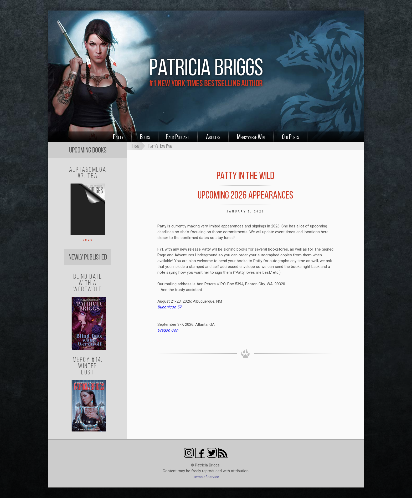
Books (145, 136)
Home (135, 146)
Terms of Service (206, 477)
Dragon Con (167, 330)
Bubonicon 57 (169, 307)
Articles (213, 136)
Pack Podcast (177, 136)
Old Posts (290, 136)
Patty (118, 136)
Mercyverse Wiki (251, 136)
